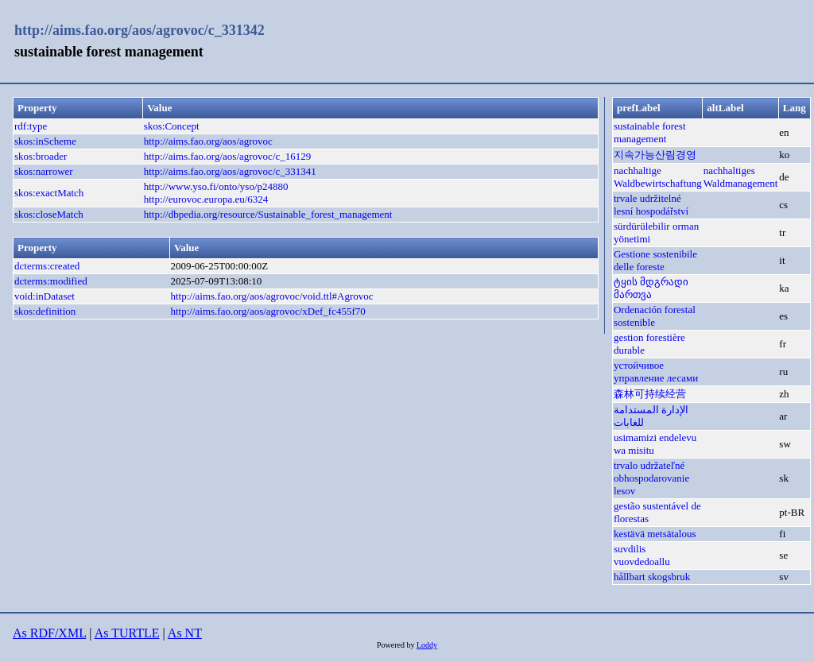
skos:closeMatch (48, 214)
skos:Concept (172, 126)
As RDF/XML (49, 633)
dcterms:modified (50, 281)
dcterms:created (46, 266)
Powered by (397, 645)
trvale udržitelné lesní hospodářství (651, 204)
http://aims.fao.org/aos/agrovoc (208, 141)
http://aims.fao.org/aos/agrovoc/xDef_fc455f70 (267, 311)
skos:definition (45, 311)
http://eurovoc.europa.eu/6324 (206, 199)
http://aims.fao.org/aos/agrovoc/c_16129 (228, 156)
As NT (185, 633)
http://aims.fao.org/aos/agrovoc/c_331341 (230, 171)
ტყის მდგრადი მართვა (651, 288)
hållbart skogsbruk (652, 577)
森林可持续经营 (650, 394)
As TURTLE (127, 633)
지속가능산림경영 (655, 155)
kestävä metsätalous (655, 534)
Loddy (427, 645)
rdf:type (30, 126)
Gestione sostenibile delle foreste (655, 260)
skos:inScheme (45, 141)
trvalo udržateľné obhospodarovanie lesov (651, 478)
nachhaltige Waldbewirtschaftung (658, 177)
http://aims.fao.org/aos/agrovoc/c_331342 (139, 30)
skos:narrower (43, 171)
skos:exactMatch (48, 193)
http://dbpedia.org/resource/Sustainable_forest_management (268, 214)
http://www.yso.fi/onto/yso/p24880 (216, 186)
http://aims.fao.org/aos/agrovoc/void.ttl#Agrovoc (271, 296)
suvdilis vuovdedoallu (642, 555)
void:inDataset (44, 296)
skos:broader (40, 156)
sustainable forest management (650, 132)
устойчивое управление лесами (656, 371)
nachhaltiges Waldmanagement (741, 177)
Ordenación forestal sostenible (655, 316)
